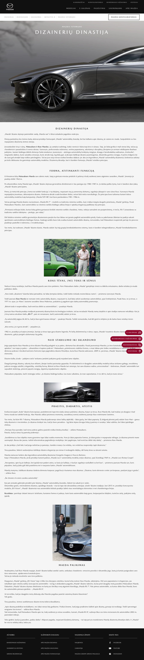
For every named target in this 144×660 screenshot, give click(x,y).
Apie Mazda (132, 8)
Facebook (115, 643)
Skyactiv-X (49, 17)
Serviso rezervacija (14, 654)
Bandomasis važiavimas (16, 642)
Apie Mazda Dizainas (49, 642)
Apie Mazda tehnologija (50, 654)
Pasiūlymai (99, 8)
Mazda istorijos (66, 17)
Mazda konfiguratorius (124, 17)
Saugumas (36, 17)
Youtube (114, 648)
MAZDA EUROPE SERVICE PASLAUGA (87, 654)
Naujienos (79, 642)
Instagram (115, 654)
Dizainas (9, 17)
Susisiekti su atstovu (15, 648)
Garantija (79, 648)
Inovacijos (22, 17)
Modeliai (71, 8)
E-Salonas (84, 8)
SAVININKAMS (115, 8)
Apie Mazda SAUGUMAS (49, 648)
